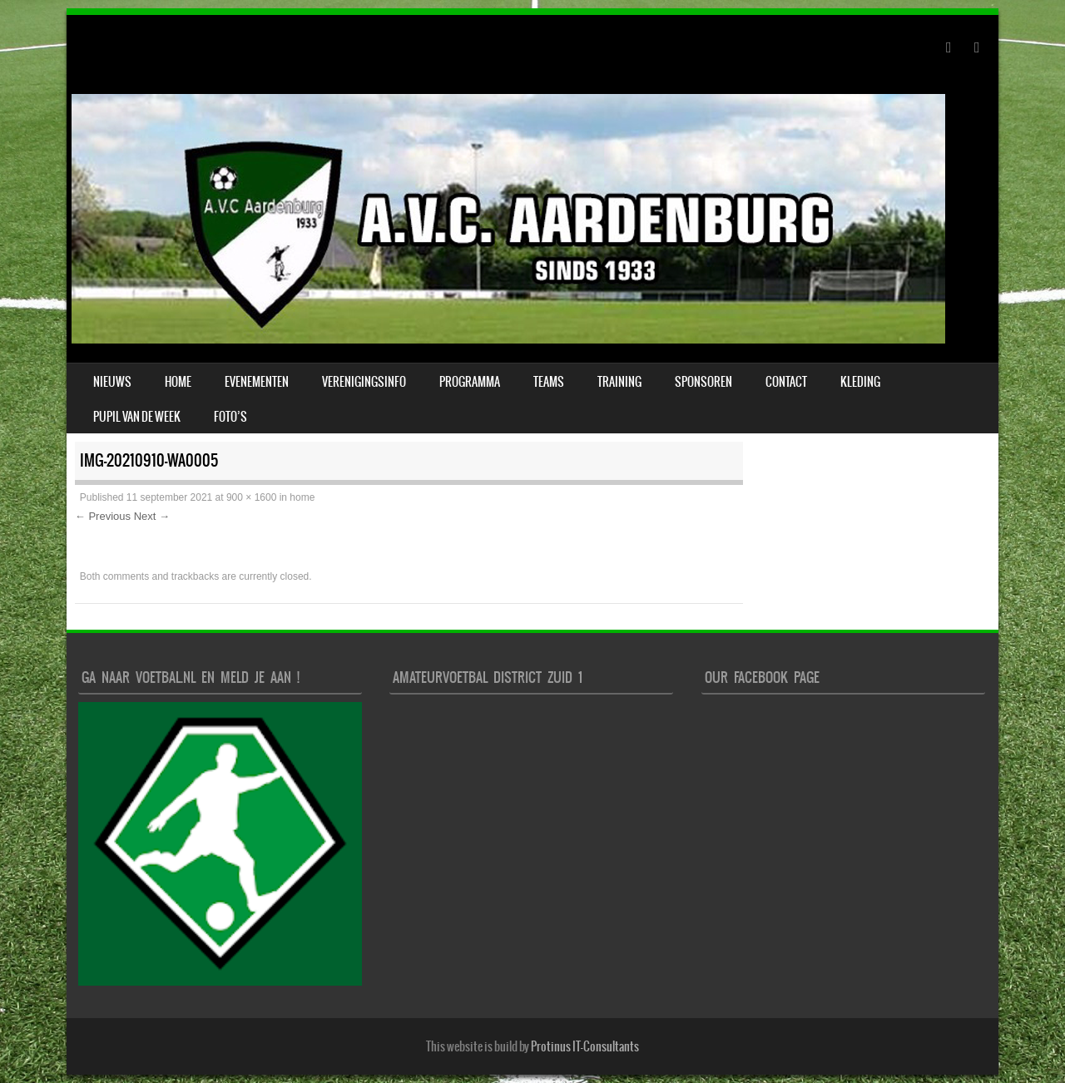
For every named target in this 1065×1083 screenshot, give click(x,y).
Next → (152, 516)
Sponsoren (703, 382)
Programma (469, 382)
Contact (786, 382)
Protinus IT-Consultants (585, 1046)
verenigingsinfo (364, 382)
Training (619, 382)
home (302, 497)
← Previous (103, 516)
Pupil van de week (137, 417)
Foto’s (230, 417)
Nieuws (112, 382)
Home (178, 382)
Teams (548, 382)
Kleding (860, 382)
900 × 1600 (251, 497)
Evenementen (257, 382)
